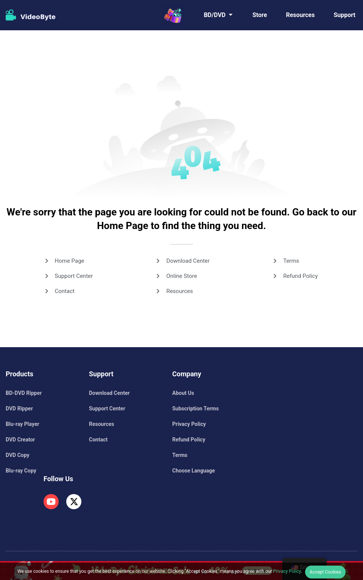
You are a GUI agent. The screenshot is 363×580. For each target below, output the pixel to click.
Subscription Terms (195, 408)
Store (259, 15)
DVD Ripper (19, 408)
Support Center (74, 276)
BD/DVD (215, 15)
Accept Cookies (325, 572)
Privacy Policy (189, 424)
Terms (291, 260)
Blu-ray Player (22, 424)
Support (344, 15)
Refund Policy (300, 276)
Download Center (187, 260)
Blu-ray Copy (21, 471)
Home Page (69, 260)
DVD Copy (18, 455)
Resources (300, 15)
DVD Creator (20, 440)
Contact (65, 291)
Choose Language (193, 471)
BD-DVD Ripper (24, 393)
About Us (183, 393)
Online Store (181, 276)
